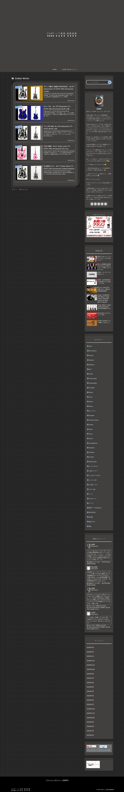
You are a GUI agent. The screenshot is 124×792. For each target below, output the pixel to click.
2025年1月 (90, 656)
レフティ (91, 503)
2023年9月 (90, 722)
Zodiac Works (93, 461)
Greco (90, 397)
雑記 (90, 526)
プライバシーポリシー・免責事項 (57, 780)
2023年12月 (91, 709)
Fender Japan (93, 378)
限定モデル (92, 521)
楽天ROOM (92, 512)
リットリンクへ (95, 179)
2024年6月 (90, 682)
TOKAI (91, 438)
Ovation (91, 424)
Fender (91, 374)
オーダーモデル (93, 466)
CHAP (99, 109)
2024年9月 (90, 674)
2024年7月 (90, 678)
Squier (91, 429)
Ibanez (91, 406)
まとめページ (92, 498)
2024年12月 (91, 661)
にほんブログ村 (105, 750)
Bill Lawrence (93, 350)
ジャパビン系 (92, 480)
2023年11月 (91, 713)
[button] (110, 82)
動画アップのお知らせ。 (96, 507)
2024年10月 (91, 669)
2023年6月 (90, 735)
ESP (90, 369)
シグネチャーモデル (94, 475)
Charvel (91, 355)
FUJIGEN (91, 387)
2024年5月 (90, 687)
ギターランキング (92, 750)
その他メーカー (93, 484)
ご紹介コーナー (93, 471)
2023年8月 (90, 726)
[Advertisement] (45, 205)
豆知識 (91, 517)
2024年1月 (90, 704)
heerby (91, 401)
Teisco (90, 434)
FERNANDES (93, 383)
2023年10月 (91, 718)
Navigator (91, 415)
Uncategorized (93, 443)
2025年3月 (90, 647)
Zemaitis (91, 457)
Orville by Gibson (94, 420)
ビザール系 (92, 489)
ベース (91, 494)
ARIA (90, 346)
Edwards (91, 360)
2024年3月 (90, 696)
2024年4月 (90, 691)
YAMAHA (91, 452)
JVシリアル (92, 411)
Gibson (91, 392)
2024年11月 (91, 665)
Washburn (92, 447)
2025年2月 (90, 652)
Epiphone (91, 364)
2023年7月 (90, 731)
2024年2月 (90, 700)
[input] (98, 82)
